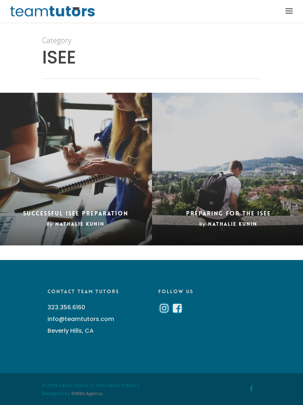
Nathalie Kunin (80, 224)
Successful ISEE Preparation (75, 213)
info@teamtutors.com (81, 319)
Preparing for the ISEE (228, 213)
